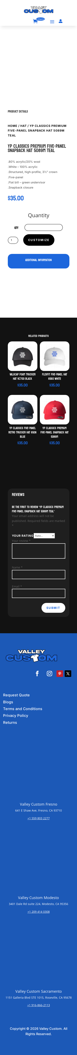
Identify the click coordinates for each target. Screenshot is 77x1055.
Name (17, 567)
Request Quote (16, 695)
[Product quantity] (13, 240)
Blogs (8, 702)
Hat (23, 125)
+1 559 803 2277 (39, 818)
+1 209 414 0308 (39, 912)
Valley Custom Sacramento (38, 991)
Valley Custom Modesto (38, 897)
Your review (21, 541)
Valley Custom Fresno (38, 804)
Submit (53, 607)
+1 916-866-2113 (38, 1005)
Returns (10, 722)
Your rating (23, 535)
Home (12, 125)
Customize (38, 240)
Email (17, 586)
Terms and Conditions (22, 709)
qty (16, 228)
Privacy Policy (15, 715)
